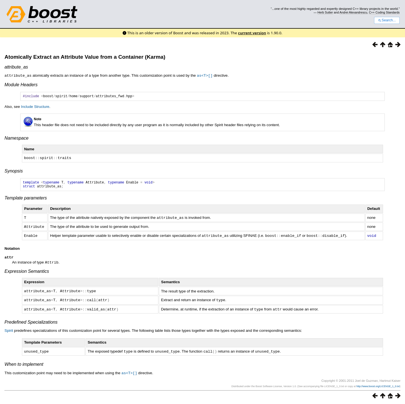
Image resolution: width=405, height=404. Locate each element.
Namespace (16, 138)
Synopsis (13, 171)
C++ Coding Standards (384, 12)
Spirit (8, 331)
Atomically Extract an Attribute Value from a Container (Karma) (84, 57)
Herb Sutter (325, 12)
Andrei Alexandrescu (353, 12)
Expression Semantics (26, 272)
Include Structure (35, 107)
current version (252, 32)
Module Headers (20, 84)
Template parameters (25, 200)
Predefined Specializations (31, 322)
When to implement (23, 364)
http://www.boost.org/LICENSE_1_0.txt (378, 386)
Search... (387, 20)
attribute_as (16, 67)
